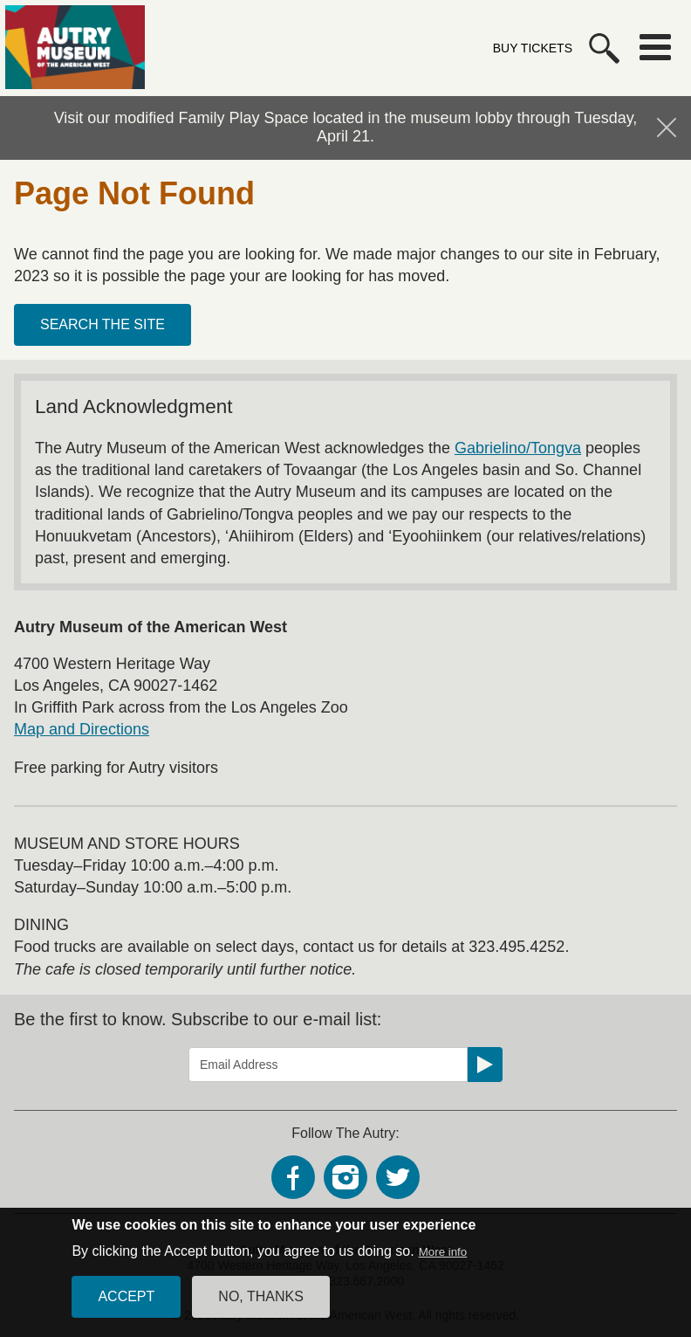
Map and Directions (81, 729)
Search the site (102, 324)
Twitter (398, 1177)
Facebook (293, 1177)
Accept (126, 1306)
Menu (655, 47)
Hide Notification (666, 127)
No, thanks (261, 1306)
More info (443, 1262)
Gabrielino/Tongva (518, 448)
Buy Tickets (532, 48)
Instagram (345, 1177)
